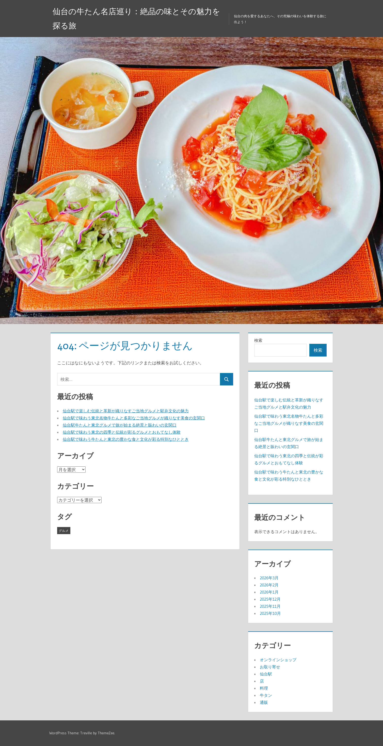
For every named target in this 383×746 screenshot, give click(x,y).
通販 (264, 702)
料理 (264, 688)
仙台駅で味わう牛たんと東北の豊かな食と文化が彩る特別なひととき (126, 439)
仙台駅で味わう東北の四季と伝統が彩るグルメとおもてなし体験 (122, 432)
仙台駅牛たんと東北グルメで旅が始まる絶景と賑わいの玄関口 (120, 425)
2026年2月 (269, 584)
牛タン (266, 695)
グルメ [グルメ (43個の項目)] (64, 531)
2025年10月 (270, 613)
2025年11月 (270, 606)
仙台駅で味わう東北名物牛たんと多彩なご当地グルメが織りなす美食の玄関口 (134, 417)
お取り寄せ (270, 666)
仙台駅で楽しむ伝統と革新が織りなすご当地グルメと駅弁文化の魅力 (126, 410)
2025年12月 (270, 599)
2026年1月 (269, 592)
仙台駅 (266, 673)
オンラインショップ (278, 659)
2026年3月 (269, 577)
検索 (258, 340)
